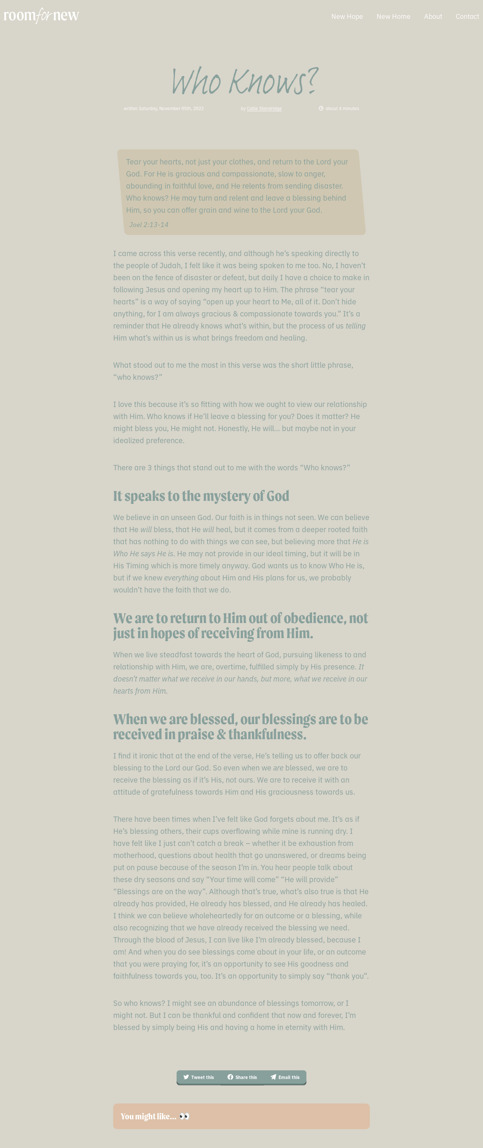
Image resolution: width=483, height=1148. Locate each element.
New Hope (347, 16)
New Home (394, 16)
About (433, 16)
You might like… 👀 (155, 1116)
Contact (467, 16)
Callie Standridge (264, 108)
